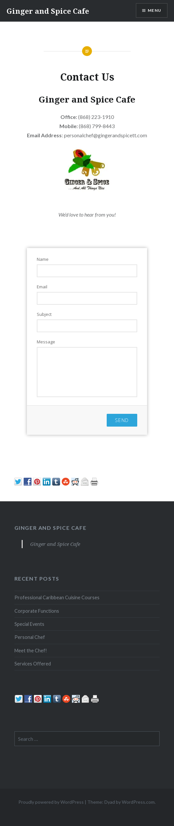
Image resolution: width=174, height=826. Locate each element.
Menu (154, 10)
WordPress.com (138, 802)
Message (46, 342)
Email (42, 287)
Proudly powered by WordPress (51, 802)
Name (43, 259)
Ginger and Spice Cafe (48, 11)
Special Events (29, 624)
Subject (44, 314)
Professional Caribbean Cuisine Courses (56, 597)
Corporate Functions (36, 611)
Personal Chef (29, 637)
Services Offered (32, 663)
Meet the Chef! (30, 650)
